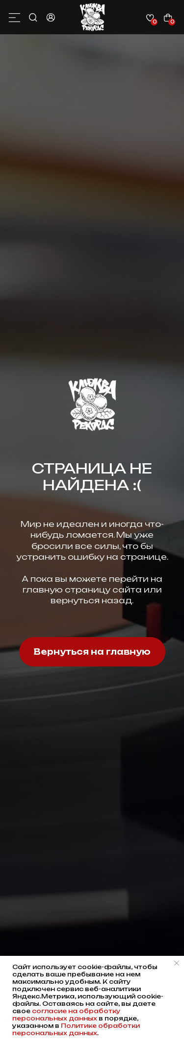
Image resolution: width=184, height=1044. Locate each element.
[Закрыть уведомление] (177, 963)
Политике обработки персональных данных (76, 1029)
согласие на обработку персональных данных (66, 1014)
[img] (92, 17)
